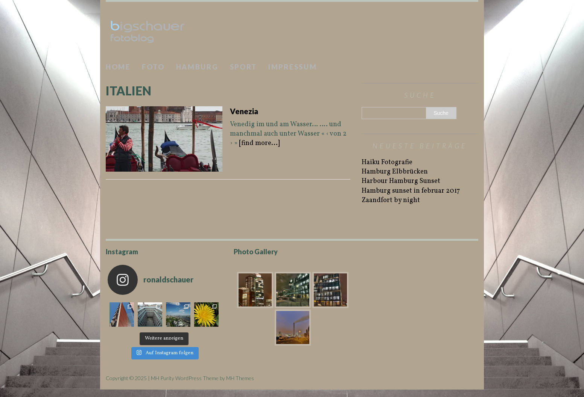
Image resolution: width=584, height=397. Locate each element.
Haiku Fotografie (387, 162)
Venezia (244, 111)
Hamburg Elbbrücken (395, 172)
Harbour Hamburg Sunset (401, 181)
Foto (153, 67)
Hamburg (197, 67)
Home (118, 67)
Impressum (292, 67)
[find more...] (259, 143)
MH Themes (240, 378)
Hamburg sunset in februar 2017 (411, 191)
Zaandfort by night (391, 200)
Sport (243, 67)
